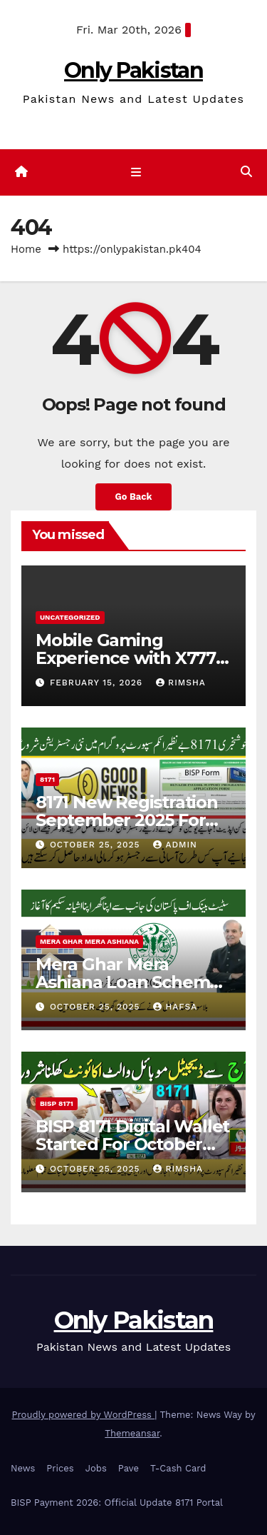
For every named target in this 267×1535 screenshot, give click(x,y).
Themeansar (132, 1433)
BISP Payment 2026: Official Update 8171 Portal (117, 1502)
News (23, 1468)
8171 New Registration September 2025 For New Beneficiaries (127, 820)
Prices (59, 1468)
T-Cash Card (178, 1468)
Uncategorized (70, 617)
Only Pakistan (133, 70)
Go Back (133, 496)
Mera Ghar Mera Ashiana (89, 941)
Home (26, 249)
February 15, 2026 (98, 683)
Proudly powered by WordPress (83, 1414)
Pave (128, 1468)
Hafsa (175, 1007)
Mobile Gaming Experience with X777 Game (126, 658)
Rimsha (181, 683)
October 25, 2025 (97, 845)
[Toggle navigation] (136, 172)
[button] (246, 171)
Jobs (96, 1468)
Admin (175, 845)
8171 (47, 779)
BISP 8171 (56, 1103)
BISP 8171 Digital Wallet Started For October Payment (132, 1144)
